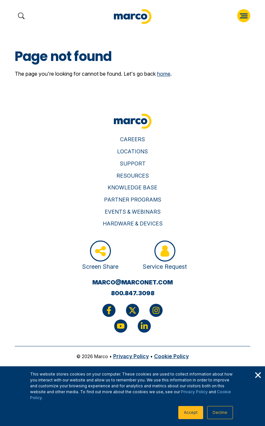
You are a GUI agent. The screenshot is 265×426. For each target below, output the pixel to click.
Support (133, 163)
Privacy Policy (194, 391)
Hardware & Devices (133, 223)
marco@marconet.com (132, 282)
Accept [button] (191, 412)
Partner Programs (132, 199)
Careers (132, 139)
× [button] (258, 374)
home (163, 73)
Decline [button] (220, 412)
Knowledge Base (132, 187)
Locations (132, 151)
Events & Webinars (133, 211)
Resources (132, 175)
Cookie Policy (171, 356)
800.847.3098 (132, 293)
